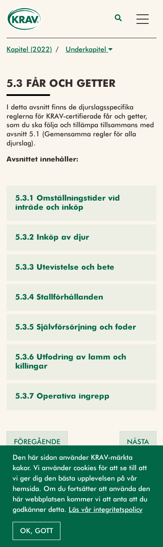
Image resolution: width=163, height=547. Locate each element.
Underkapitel (89, 49)
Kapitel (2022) (29, 49)
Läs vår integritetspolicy (106, 509)
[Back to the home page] (24, 19)
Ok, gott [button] (36, 531)
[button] (81, 203)
